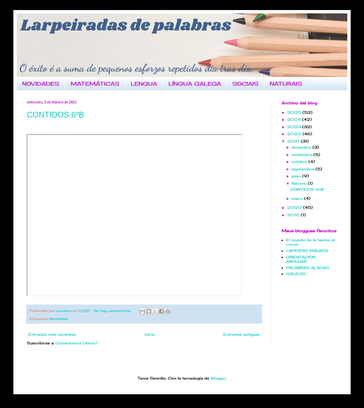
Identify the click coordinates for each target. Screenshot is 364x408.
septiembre (303, 169)
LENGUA (144, 83)
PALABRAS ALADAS (307, 267)
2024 (294, 119)
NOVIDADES (40, 83)
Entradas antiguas (241, 334)
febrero (299, 183)
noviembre (302, 154)
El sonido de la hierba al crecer (310, 242)
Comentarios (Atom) (76, 343)
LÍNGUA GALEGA (194, 83)
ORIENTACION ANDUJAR (301, 259)
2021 (294, 141)
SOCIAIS (245, 83)
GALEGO (296, 273)
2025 (294, 112)
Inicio (150, 334)
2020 (295, 207)
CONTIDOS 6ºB (55, 114)
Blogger (218, 378)
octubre (300, 161)
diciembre (302, 147)
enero (297, 198)
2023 (294, 127)
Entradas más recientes (52, 334)
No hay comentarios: (113, 311)
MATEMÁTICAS (95, 83)
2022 (294, 134)
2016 (294, 215)
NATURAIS (286, 83)
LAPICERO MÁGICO (307, 250)
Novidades (58, 319)
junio (296, 176)
